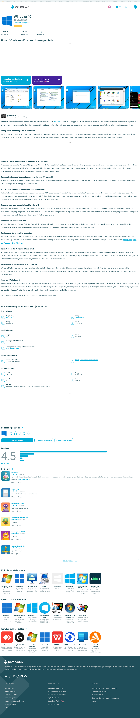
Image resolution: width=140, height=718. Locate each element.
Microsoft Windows (21, 23)
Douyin (78, 1)
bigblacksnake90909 (17, 503)
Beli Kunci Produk (47, 80)
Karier (7, 707)
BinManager (57, 586)
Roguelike (115, 1)
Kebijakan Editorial (11, 695)
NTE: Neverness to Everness (14, 1)
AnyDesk (7, 645)
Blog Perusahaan (10, 704)
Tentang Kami (9, 688)
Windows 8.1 (70, 586)
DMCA (94, 701)
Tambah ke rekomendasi (64, 440)
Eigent (123, 1)
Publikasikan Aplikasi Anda (57, 691)
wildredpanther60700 (18, 532)
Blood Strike (69, 1)
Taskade (97, 1)
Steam (41, 1)
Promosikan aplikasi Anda (57, 695)
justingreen (14, 472)
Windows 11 (58, 122)
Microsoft (9, 317)
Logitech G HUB (19, 645)
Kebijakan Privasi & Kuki (100, 691)
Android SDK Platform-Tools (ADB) (95, 588)
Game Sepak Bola (87, 1)
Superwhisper (106, 1)
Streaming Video (58, 1)
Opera (26, 1)
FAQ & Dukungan (54, 704)
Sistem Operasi (79, 317)
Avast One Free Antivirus (95, 645)
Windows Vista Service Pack (70, 616)
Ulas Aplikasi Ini (17, 440)
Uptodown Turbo (56, 701)
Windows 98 (57, 615)
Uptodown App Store (55, 688)
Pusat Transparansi (11, 698)
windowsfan (15, 489)
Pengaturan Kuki (97, 695)
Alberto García (11, 115)
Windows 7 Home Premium (6, 587)
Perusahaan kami (10, 691)
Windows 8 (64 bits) (44, 616)
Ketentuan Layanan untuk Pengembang (105, 698)
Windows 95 (83, 615)
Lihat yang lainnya (70, 561)
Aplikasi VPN (34, 1)
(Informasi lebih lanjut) (12, 348)
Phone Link (82, 645)
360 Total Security (70, 645)
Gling (129, 1)
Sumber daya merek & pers (14, 701)
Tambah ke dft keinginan (44, 440)
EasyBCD (44, 586)
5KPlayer (48, 1)
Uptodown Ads (53, 698)
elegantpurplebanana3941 (19, 518)
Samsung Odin (32, 586)
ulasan (5, 34)
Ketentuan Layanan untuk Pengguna (104, 688)
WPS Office (57, 645)
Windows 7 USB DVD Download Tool (83, 588)
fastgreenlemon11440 (18, 546)
